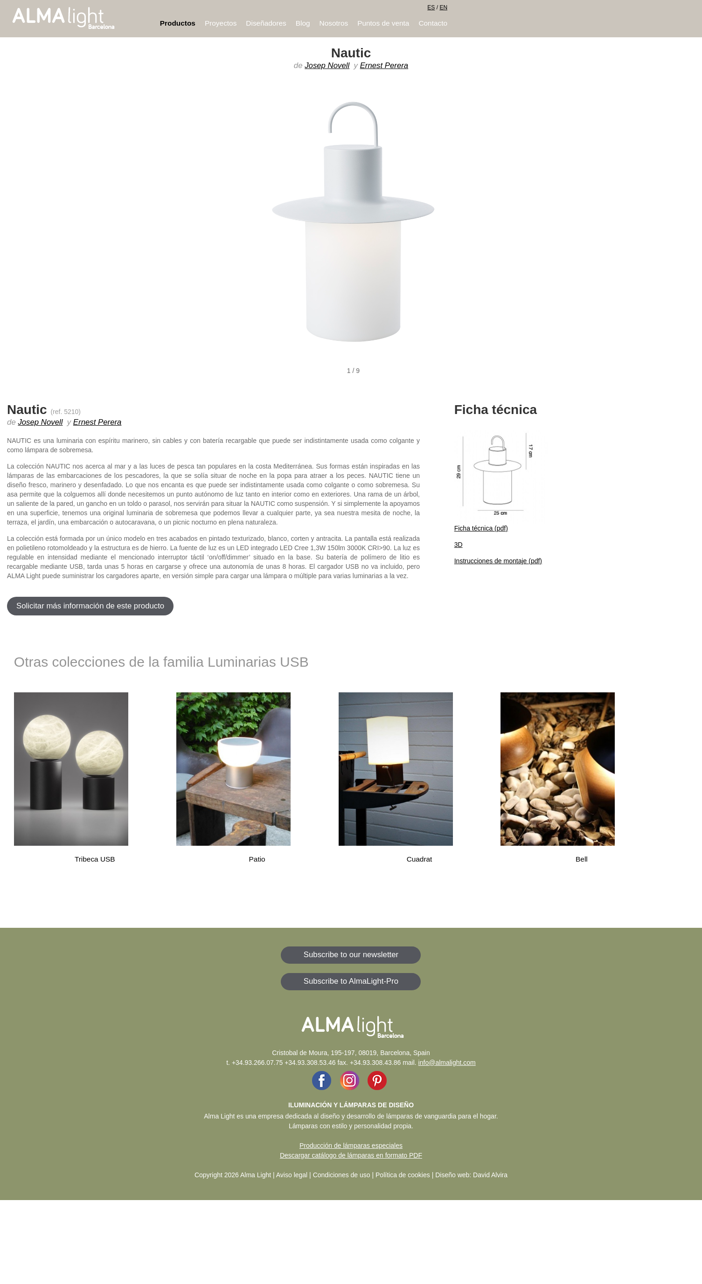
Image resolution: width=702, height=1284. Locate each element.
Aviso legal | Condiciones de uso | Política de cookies (353, 1175)
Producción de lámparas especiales (351, 1145)
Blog (303, 23)
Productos (177, 23)
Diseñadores (266, 23)
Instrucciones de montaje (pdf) (498, 561)
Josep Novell (327, 65)
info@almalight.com (447, 1062)
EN (443, 7)
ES (431, 7)
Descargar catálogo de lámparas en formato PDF (351, 1155)
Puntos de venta (383, 23)
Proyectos (220, 23)
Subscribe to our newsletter (351, 954)
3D (458, 544)
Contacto (432, 23)
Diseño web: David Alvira (471, 1175)
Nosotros (334, 23)
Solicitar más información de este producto (90, 605)
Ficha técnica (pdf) (481, 528)
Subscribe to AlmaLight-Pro (351, 981)
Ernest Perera (384, 65)
